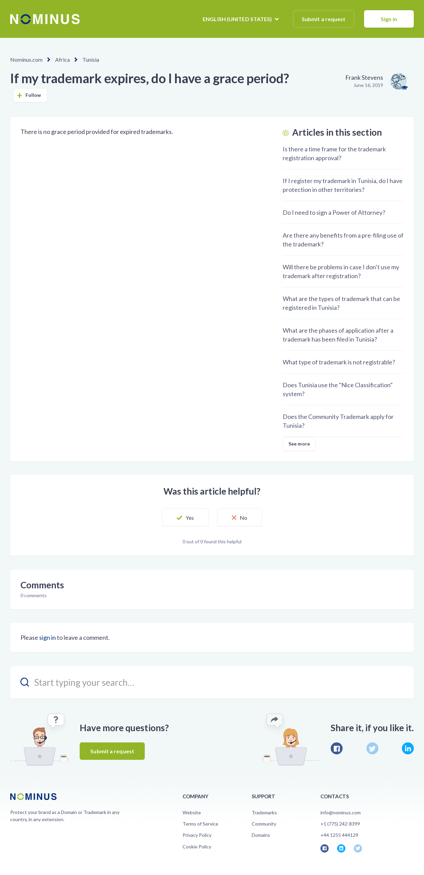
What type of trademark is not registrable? (339, 362)
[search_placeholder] (212, 682)
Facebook (337, 748)
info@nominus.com (340, 812)
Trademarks (264, 812)
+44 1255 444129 (339, 835)
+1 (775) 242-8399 (340, 824)
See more (299, 444)
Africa (62, 59)
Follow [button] (33, 95)
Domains (261, 835)
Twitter (372, 748)
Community (264, 824)
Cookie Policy (197, 846)
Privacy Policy (197, 835)
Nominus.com (26, 59)
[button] (185, 517)
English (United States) (238, 19)
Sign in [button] (389, 19)
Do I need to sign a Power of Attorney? (334, 212)
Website (192, 812)
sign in (47, 637)
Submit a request (324, 19)
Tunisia (90, 59)
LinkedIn (408, 748)
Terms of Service (200, 824)
